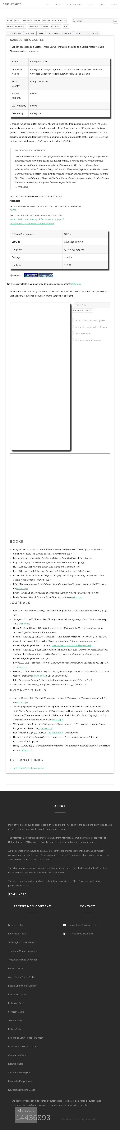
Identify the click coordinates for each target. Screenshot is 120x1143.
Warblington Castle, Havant (21, 942)
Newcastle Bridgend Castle (21, 1090)
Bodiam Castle (15, 925)
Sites (58, 4)
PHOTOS (30, 33)
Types (90, 4)
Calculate (77, 310)
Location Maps (74, 4)
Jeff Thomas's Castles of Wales (28, 768)
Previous (56, 26)
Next (66, 26)
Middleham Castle (17, 994)
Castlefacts (13, 4)
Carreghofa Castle (38, 26)
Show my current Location (88, 340)
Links (87, 1105)
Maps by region (71, 1101)
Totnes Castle (15, 1020)
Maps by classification (90, 1101)
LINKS (78, 33)
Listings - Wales (31, 20)
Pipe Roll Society (55, 732)
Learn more (17, 894)
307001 (13, 210)
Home (48, 4)
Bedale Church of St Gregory (22, 985)
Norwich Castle (15, 1064)
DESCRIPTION (15, 33)
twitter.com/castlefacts (81, 933)
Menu (17, 20)
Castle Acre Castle (17, 1055)
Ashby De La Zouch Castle (21, 977)
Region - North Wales (54, 20)
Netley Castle (15, 1029)
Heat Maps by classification (24, 1105)
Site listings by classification (49, 1101)
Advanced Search (48, 1105)
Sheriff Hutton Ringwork (20, 1072)
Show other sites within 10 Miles (91, 327)
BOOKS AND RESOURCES (60, 33)
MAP (41, 33)
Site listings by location (22, 1101)
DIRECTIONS (92, 33)
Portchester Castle (17, 933)
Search (102, 4)
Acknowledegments (74, 1105)
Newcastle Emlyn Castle (20, 1081)
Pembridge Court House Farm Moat (25, 1038)
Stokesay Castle (16, 1011)
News (114, 4)
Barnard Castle (15, 968)
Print (89, 310)
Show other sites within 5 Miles (90, 320)
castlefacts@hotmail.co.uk (83, 925)
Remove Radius (83, 333)
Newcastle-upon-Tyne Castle (22, 1046)
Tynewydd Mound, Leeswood (22, 951)
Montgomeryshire (16, 26)
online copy (22, 588)
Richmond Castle (16, 1003)
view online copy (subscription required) (71, 645)
